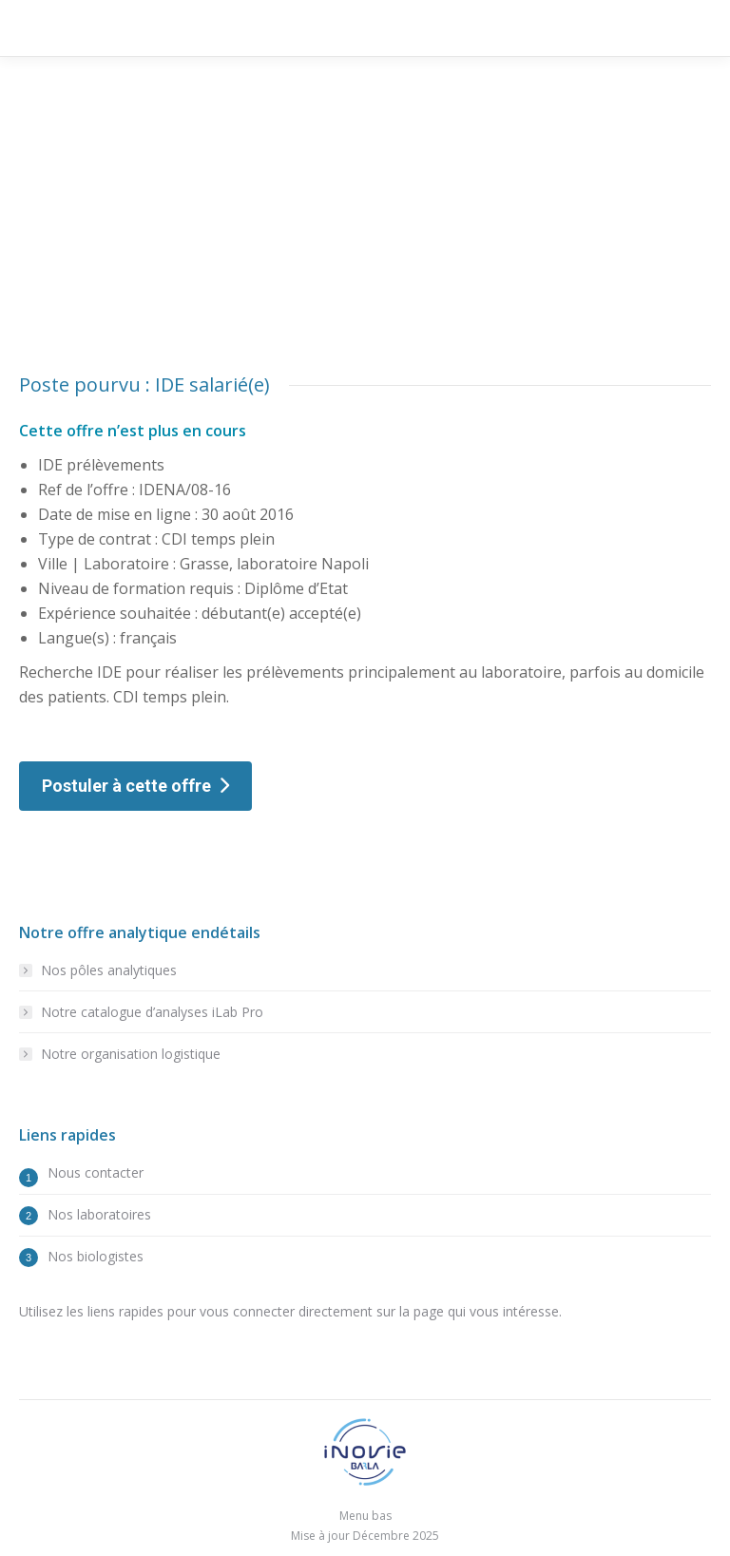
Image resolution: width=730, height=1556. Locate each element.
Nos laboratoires (99, 1214)
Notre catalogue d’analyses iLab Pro (152, 1012)
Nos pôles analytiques (109, 970)
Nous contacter (96, 1172)
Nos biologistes (96, 1256)
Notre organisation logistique (131, 1054)
